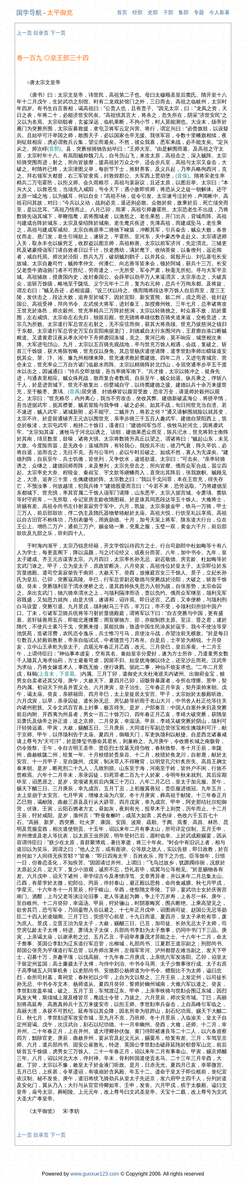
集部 (183, 12)
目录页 (41, 33)
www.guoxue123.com (94, 1174)
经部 (137, 12)
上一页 (24, 33)
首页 (122, 12)
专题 (199, 12)
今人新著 (219, 12)
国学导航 (29, 12)
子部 (168, 12)
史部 (153, 12)
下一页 (58, 33)
